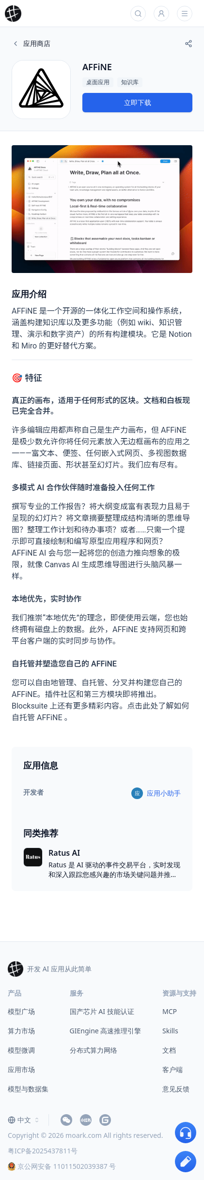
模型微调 (21, 1050)
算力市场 (21, 1030)
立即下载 (137, 102)
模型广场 (21, 1011)
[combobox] (24, 1120)
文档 (169, 1050)
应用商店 (31, 43)
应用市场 (21, 1069)
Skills (170, 1030)
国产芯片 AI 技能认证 (102, 1011)
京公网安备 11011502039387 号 (62, 1166)
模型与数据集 (28, 1088)
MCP (169, 1011)
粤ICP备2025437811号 (43, 1150)
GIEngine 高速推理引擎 (105, 1030)
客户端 (172, 1069)
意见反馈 (175, 1088)
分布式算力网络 (93, 1050)
